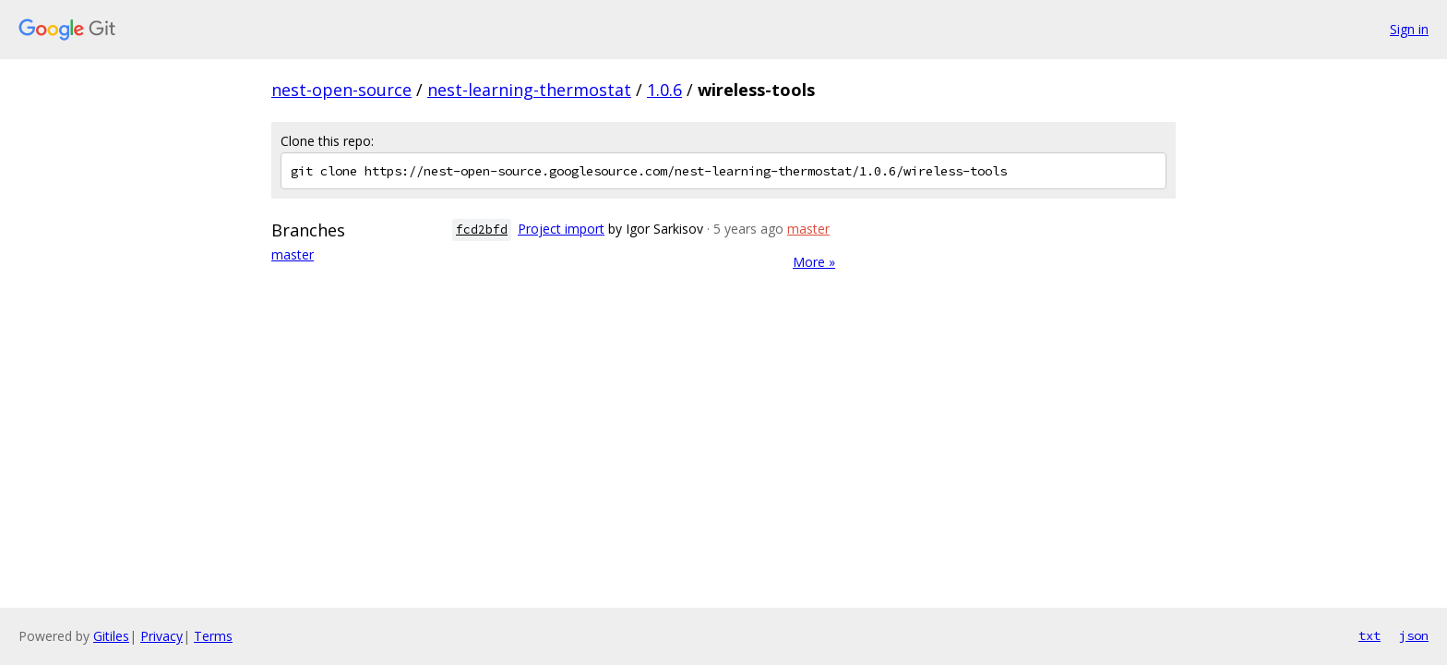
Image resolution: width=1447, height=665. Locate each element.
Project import (561, 228)
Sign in (1409, 29)
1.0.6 (664, 90)
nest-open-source (341, 90)
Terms (213, 636)
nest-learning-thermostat (529, 90)
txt (1369, 635)
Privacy (161, 636)
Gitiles (111, 636)
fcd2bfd (482, 229)
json (1414, 635)
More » (814, 262)
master (292, 254)
